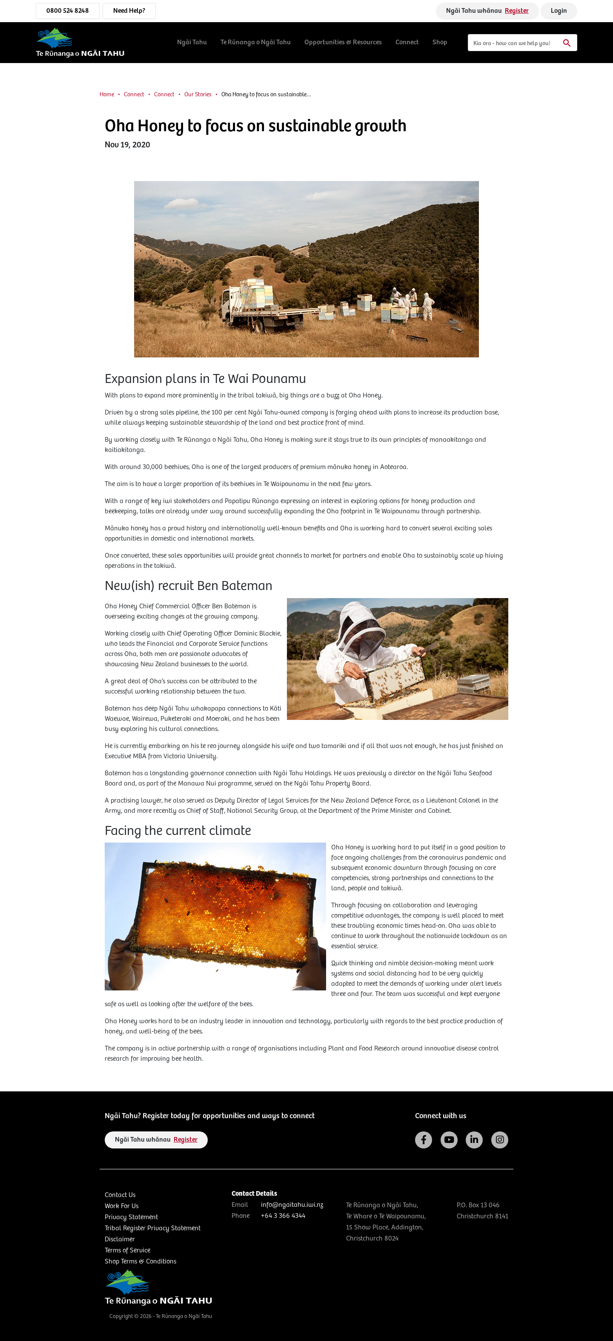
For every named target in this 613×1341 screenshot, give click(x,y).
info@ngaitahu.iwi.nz (292, 1205)
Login (559, 10)
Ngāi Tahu (192, 42)
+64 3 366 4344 (283, 1216)
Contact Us (120, 1195)
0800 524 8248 (67, 10)
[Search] (522, 42)
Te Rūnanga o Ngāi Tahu (256, 42)
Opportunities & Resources (343, 42)
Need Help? (129, 10)
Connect (407, 42)
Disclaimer (120, 1239)
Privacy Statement (131, 1217)
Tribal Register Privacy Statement (153, 1228)
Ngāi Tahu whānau (487, 10)
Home (107, 94)
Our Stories (198, 94)
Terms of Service (127, 1250)
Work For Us (121, 1206)
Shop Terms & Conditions (140, 1261)
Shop (440, 42)
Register (517, 10)
